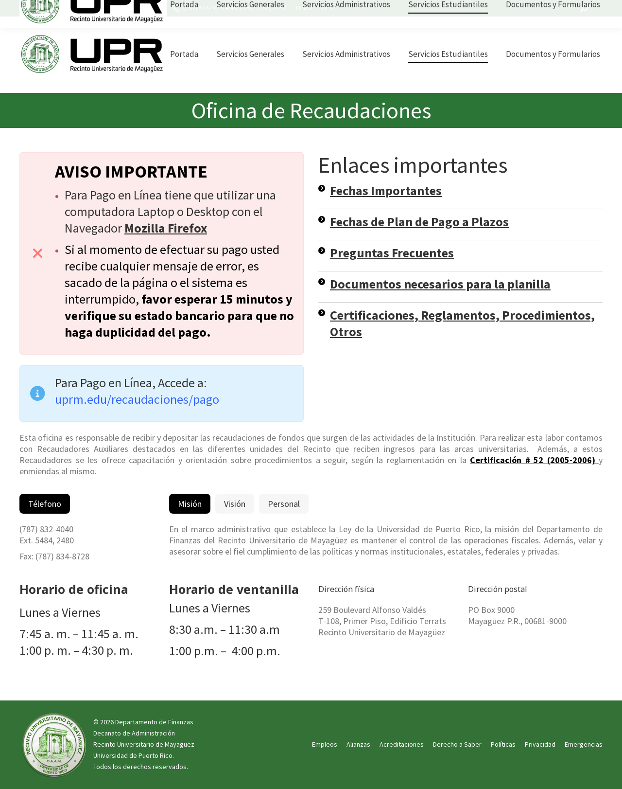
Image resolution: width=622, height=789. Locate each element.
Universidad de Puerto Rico (133, 755)
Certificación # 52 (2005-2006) (534, 460)
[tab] (44, 504)
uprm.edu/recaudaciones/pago (137, 399)
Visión (234, 503)
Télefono (44, 503)
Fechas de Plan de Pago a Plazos (419, 222)
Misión (190, 503)
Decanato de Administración (134, 733)
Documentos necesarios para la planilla (440, 284)
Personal (284, 503)
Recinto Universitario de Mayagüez (143, 744)
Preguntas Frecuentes (392, 253)
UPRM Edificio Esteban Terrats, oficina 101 (97, 8)
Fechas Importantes (386, 190)
